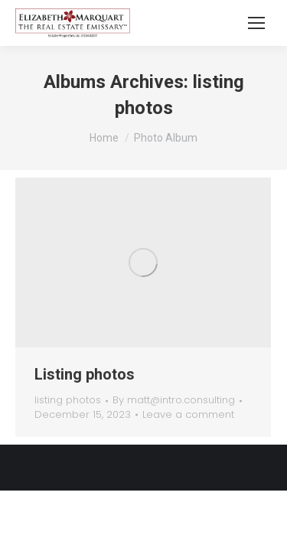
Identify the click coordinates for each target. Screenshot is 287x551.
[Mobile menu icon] (256, 23)
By (174, 400)
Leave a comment (188, 415)
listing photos (67, 400)
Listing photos (84, 374)
